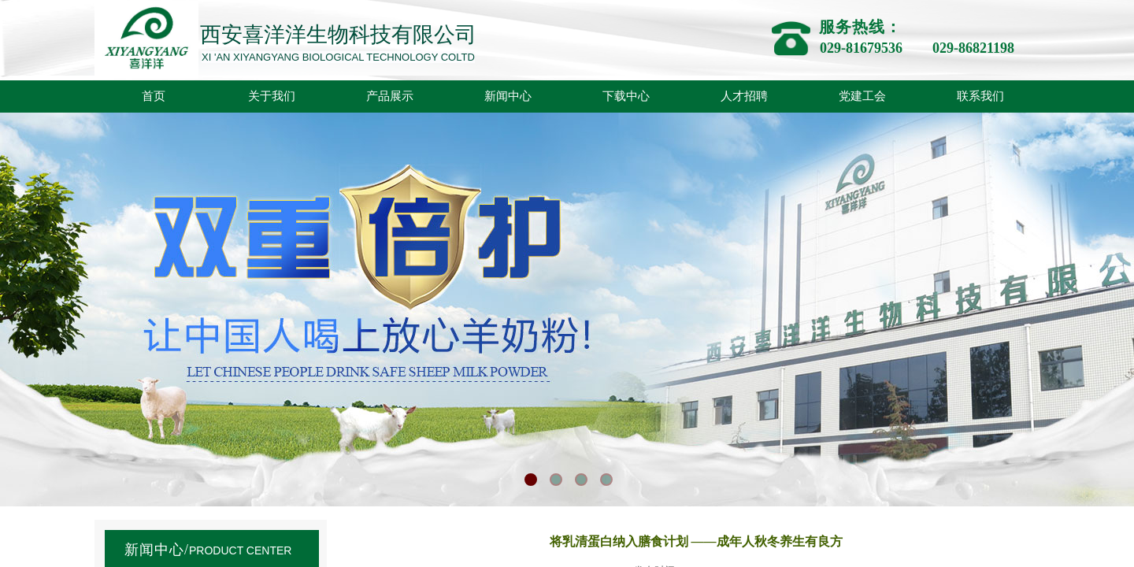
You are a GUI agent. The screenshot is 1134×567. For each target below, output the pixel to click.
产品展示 (389, 96)
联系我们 (980, 96)
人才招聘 (744, 96)
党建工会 (862, 96)
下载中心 (626, 96)
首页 (153, 96)
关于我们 (271, 96)
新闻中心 (508, 96)
